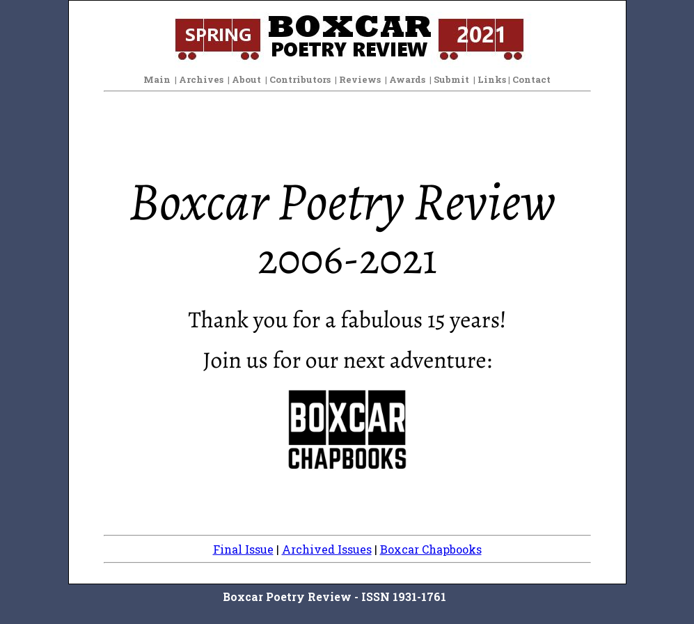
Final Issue (243, 549)
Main (157, 79)
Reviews (360, 79)
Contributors (300, 79)
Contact (531, 79)
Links (492, 79)
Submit (451, 79)
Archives (201, 79)
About (246, 79)
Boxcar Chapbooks (431, 549)
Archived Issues (327, 549)
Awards (407, 79)
